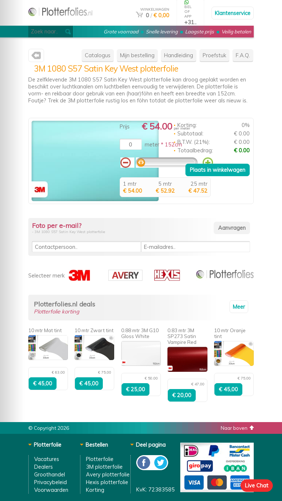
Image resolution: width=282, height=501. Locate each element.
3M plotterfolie (104, 466)
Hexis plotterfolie (107, 482)
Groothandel (49, 474)
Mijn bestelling (137, 55)
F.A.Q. (243, 55)
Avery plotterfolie (108, 474)
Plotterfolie (99, 458)
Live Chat (256, 485)
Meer (239, 306)
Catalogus (98, 55)
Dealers (43, 466)
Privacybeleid (50, 482)
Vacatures (46, 458)
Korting (95, 489)
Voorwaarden (51, 489)
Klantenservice (232, 13)
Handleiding (178, 55)
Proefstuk (214, 55)
